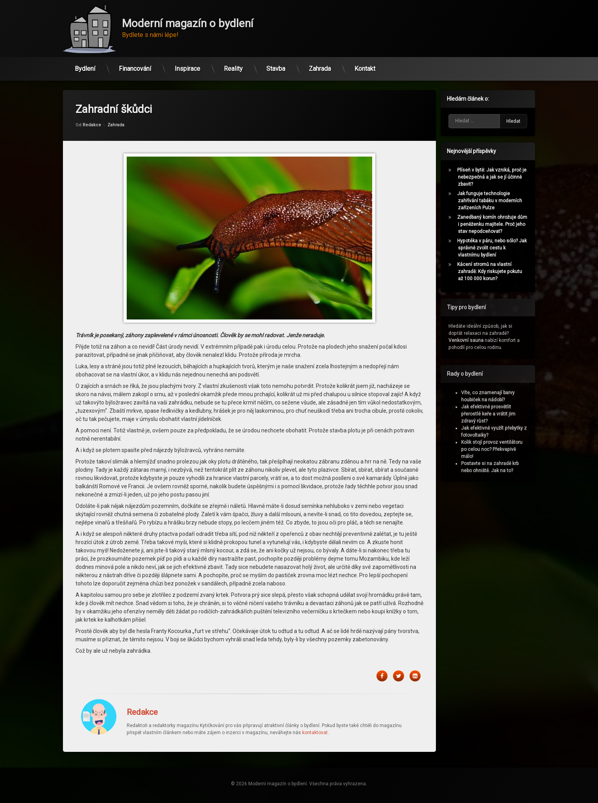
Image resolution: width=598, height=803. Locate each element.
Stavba (275, 66)
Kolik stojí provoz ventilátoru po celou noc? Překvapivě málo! (494, 449)
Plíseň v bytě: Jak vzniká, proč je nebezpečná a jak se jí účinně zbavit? (494, 177)
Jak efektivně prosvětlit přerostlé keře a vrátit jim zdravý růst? (491, 414)
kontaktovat (315, 713)
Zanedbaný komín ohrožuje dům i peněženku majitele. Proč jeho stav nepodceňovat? (495, 224)
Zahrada (320, 66)
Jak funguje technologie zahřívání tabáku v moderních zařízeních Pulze (492, 200)
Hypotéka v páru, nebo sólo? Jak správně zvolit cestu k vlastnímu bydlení (495, 248)
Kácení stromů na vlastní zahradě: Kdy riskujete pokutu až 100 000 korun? (492, 271)
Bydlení (85, 66)
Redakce (92, 105)
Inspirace (187, 66)
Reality (233, 66)
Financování (135, 66)
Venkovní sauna (468, 340)
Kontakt (364, 66)
